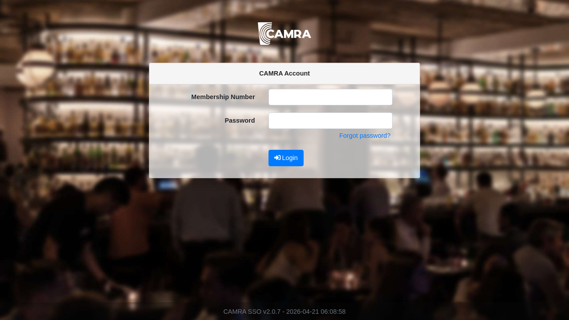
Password (240, 120)
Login (286, 157)
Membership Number (223, 96)
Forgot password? (364, 135)
